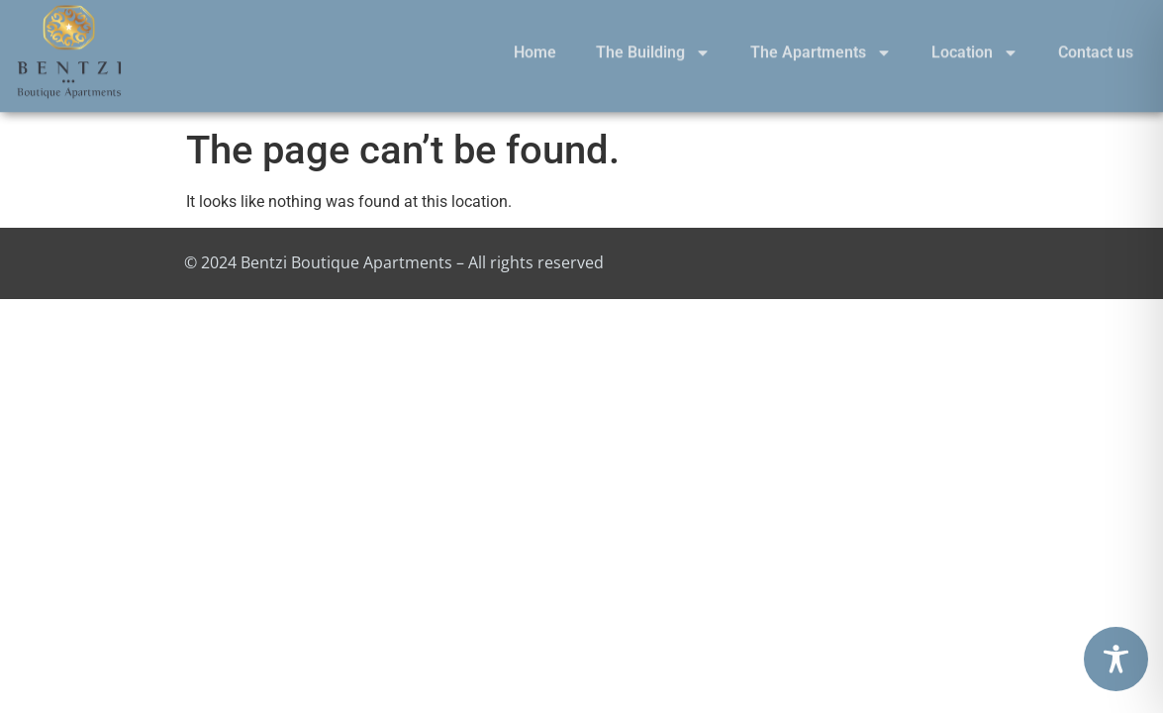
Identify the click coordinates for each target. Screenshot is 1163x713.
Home (535, 43)
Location (974, 43)
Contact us (1095, 43)
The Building (653, 43)
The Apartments (821, 43)
